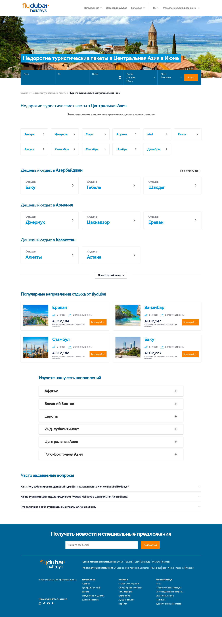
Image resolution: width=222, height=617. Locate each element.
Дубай (120, 562)
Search (191, 77)
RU (154, 7)
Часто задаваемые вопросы (169, 591)
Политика (160, 599)
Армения (180, 568)
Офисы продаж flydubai (130, 587)
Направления (109, 7)
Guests (129, 74)
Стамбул (156, 562)
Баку (137, 562)
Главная (24, 93)
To (59, 74)
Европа (51, 416)
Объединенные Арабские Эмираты (131, 568)
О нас (158, 583)
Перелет (122, 603)
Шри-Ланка (168, 568)
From (26, 74)
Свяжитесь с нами (165, 595)
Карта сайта (124, 595)
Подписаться (150, 545)
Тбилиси (129, 562)
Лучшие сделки (126, 599)
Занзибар (145, 562)
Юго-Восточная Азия (63, 454)
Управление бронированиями (179, 7)
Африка (51, 391)
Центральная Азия (61, 441)
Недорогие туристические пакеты (49, 93)
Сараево (166, 562)
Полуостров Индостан (93, 595)
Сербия (190, 568)
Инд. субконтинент (61, 429)
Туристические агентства (168, 603)
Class (163, 74)
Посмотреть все (190, 170)
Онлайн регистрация (128, 583)
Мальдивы (156, 568)
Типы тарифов (125, 591)
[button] (111, 391)
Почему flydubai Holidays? (168, 587)
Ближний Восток (59, 403)
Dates (95, 74)
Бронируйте (98, 322)
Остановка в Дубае (134, 7)
